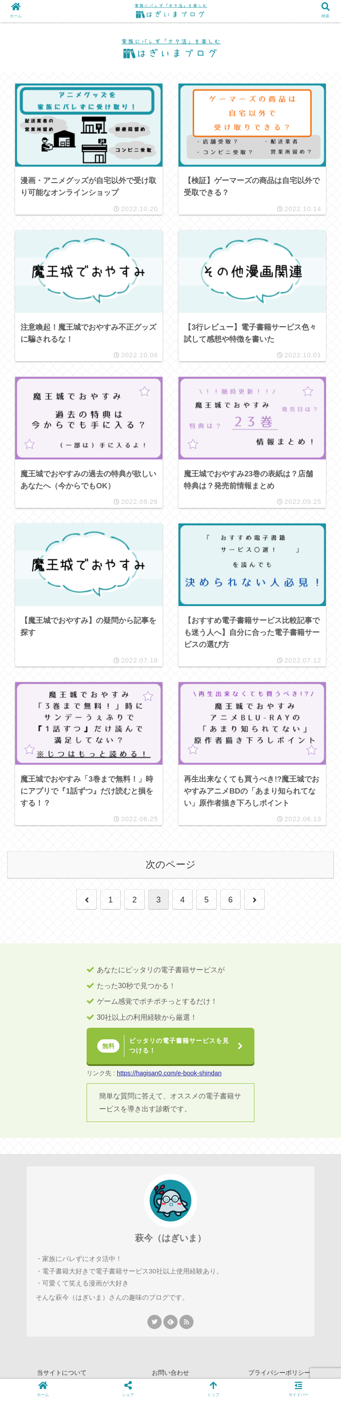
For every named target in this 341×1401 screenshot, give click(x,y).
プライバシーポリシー (279, 1372)
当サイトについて (62, 1372)
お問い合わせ (170, 1372)
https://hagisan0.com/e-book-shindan (169, 1073)
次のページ (171, 864)
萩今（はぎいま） (170, 1238)
